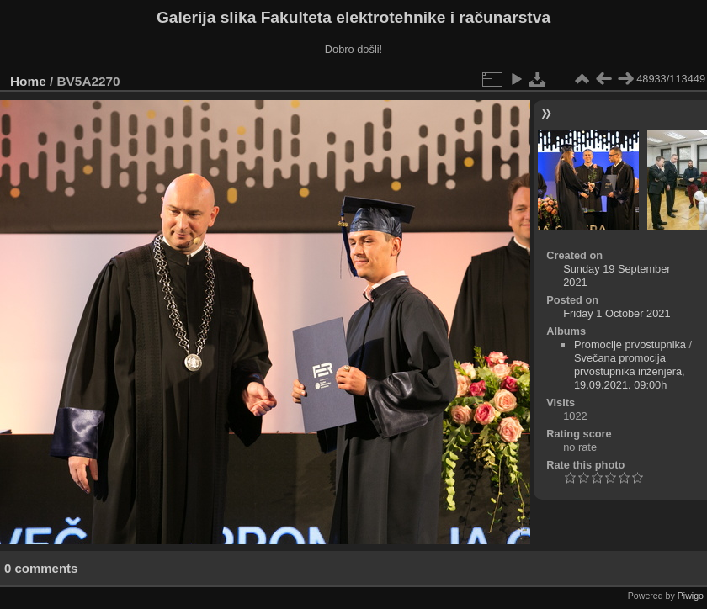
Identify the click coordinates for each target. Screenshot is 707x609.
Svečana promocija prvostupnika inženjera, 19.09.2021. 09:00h (629, 371)
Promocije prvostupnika (630, 344)
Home (28, 81)
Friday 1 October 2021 (616, 313)
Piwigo (691, 595)
